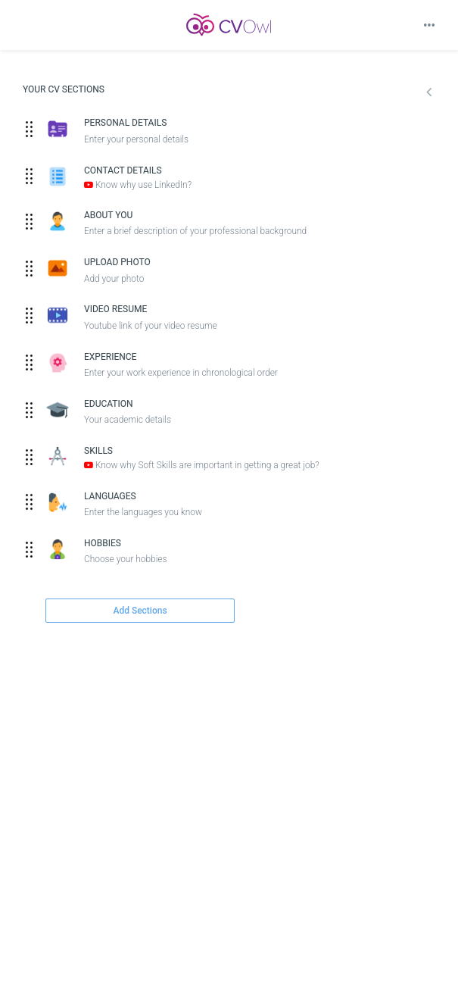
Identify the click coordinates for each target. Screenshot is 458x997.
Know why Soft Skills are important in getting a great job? (201, 465)
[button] (417, 94)
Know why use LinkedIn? (138, 185)
